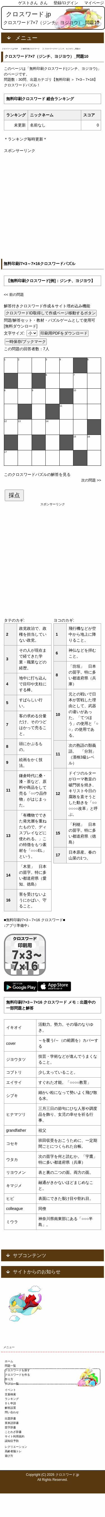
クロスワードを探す (17, 1370)
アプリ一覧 (12, 1383)
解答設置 (10, 1407)
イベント (10, 1389)
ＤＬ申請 (10, 1403)
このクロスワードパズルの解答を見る (37, 474)
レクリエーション (16, 1446)
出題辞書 (10, 1418)
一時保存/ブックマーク (26, 341)
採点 (14, 495)
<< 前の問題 (14, 294)
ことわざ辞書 (13, 1431)
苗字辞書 (10, 1427)
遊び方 (9, 1455)
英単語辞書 (12, 1422)
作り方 (9, 1379)
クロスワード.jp (28, 14)
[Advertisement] (52, 206)
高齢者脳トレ (13, 1451)
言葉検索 (10, 1394)
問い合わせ (12, 1412)
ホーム (9, 1361)
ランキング (12, 1398)
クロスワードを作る (17, 1374)
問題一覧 (10, 1365)
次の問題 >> (91, 480)
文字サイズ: (15, 333)
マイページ (94, 3)
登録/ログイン (65, 3)
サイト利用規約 (14, 1436)
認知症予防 (12, 1440)
